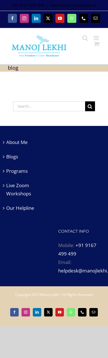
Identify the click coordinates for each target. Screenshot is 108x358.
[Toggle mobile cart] (97, 44)
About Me (17, 142)
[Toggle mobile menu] (97, 38)
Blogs (12, 156)
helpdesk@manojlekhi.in (73, 5)
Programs (17, 171)
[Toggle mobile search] (85, 38)
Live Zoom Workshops (18, 189)
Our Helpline (20, 208)
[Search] (90, 106)
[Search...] (49, 106)
